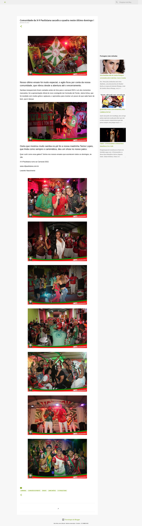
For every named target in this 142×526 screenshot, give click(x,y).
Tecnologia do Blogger (71, 519)
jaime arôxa (52, 490)
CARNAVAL (23, 490)
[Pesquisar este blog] (128, 2)
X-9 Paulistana (62, 490)
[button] (21, 26)
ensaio (44, 490)
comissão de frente (34, 490)
